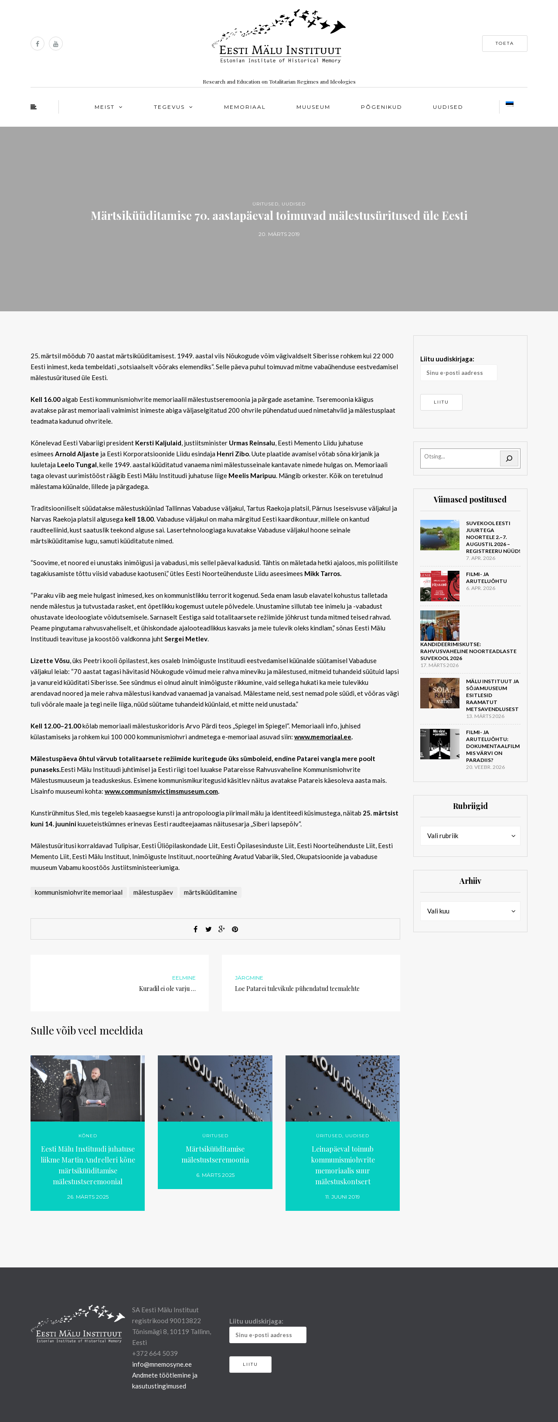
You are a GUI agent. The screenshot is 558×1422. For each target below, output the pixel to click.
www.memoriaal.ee (322, 737)
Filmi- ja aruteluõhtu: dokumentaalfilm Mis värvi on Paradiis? (493, 746)
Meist (105, 107)
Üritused (265, 204)
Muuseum (313, 107)
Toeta (505, 43)
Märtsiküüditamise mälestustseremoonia (215, 1154)
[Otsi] (509, 458)
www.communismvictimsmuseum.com (161, 791)
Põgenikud (381, 107)
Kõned (87, 1136)
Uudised (448, 107)
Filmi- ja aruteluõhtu (486, 577)
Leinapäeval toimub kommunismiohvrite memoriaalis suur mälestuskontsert (343, 1165)
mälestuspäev (153, 892)
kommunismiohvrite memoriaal (78, 892)
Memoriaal (245, 107)
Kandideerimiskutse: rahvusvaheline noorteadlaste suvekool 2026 (468, 651)
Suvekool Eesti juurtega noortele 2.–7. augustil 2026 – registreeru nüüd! (493, 537)
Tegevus (169, 107)
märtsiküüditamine (210, 892)
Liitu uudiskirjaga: (458, 368)
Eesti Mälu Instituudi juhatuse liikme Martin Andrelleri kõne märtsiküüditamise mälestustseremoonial (88, 1165)
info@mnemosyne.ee (162, 1364)
